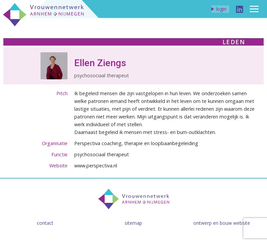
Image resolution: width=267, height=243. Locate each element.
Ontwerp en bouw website (221, 223)
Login (221, 9)
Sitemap (133, 223)
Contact (45, 223)
